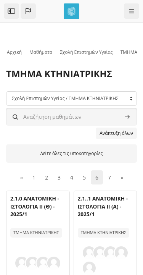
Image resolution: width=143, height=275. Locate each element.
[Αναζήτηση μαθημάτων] (71, 117)
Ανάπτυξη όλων (116, 133)
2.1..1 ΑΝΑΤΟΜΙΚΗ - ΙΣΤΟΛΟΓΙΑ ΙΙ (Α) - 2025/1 (103, 206)
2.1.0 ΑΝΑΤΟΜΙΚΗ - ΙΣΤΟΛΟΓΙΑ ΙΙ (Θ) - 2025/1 (34, 206)
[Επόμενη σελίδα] (122, 177)
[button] (28, 11)
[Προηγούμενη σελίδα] (21, 177)
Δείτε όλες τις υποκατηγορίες (71, 153)
